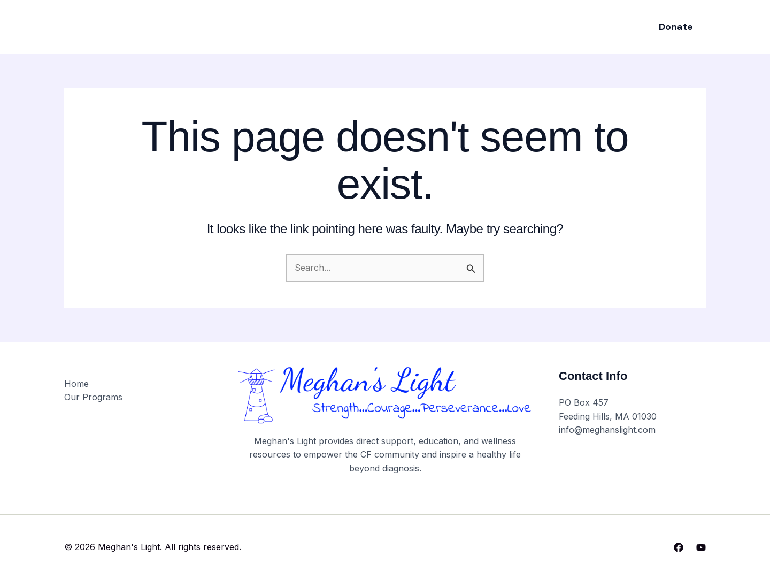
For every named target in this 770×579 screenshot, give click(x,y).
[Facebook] (678, 547)
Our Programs (353, 26)
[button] (676, 26)
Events (414, 26)
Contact (508, 26)
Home (293, 26)
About (459, 26)
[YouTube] (701, 547)
